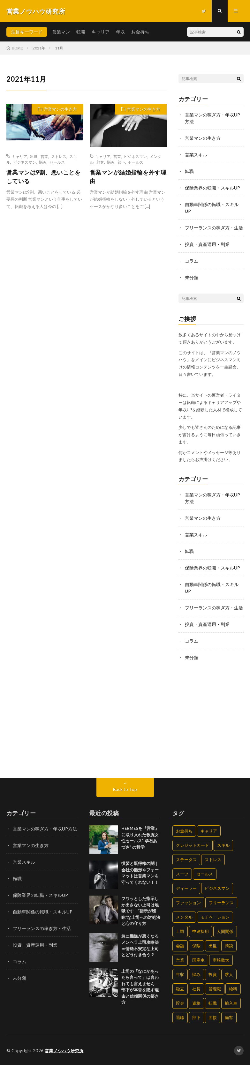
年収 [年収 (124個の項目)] (180, 974)
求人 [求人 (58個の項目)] (229, 974)
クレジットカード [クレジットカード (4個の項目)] (192, 845)
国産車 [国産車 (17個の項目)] (198, 960)
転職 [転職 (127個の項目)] (212, 1003)
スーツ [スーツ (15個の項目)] (182, 873)
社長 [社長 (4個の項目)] (196, 988)
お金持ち (140, 31)
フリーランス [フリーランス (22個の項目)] (221, 902)
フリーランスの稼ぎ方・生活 (214, 227)
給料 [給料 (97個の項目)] (233, 988)
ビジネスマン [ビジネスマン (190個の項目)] (217, 888)
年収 (120, 31)
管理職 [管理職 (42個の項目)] (214, 988)
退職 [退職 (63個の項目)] (180, 1017)
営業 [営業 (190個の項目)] (180, 960)
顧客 (100, 162)
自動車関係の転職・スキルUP (42, 911)
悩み (43, 162)
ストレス (58, 156)
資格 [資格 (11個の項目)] (196, 1003)
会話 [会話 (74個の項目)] (180, 945)
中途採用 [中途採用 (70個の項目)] (200, 931)
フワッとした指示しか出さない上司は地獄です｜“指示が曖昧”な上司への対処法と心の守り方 (140, 911)
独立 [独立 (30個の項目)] (180, 988)
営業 (44, 156)
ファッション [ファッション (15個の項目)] (188, 902)
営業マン (61, 31)
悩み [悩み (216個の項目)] (196, 974)
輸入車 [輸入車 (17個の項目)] (231, 1003)
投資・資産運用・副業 (207, 244)
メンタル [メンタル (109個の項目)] (184, 917)
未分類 (191, 277)
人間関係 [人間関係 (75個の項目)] (225, 931)
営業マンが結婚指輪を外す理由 (128, 176)
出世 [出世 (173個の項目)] (212, 945)
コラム (191, 261)
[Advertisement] (211, 720)
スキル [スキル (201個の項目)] (223, 845)
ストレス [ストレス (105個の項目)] (213, 859)
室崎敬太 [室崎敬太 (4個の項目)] (221, 960)
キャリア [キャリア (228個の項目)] (209, 830)
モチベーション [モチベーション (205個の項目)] (215, 917)
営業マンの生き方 (60, 109)
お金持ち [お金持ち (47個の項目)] (184, 830)
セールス (57, 162)
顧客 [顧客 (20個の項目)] (229, 1017)
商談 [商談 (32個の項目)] (229, 945)
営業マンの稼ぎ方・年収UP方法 (45, 828)
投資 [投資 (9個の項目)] (212, 974)
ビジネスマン (24, 162)
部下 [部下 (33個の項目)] (196, 1017)
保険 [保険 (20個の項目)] (196, 945)
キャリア (101, 31)
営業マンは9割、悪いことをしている (43, 176)
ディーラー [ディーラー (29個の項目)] (186, 888)
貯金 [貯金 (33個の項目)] (180, 1003)
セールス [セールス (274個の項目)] (204, 873)
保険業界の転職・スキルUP (212, 187)
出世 (34, 156)
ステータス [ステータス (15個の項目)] (186, 859)
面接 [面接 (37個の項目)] (212, 1017)
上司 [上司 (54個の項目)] (180, 931)
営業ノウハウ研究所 (64, 1050)
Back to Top (125, 789)
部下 (121, 162)
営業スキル (196, 154)
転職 (80, 31)
